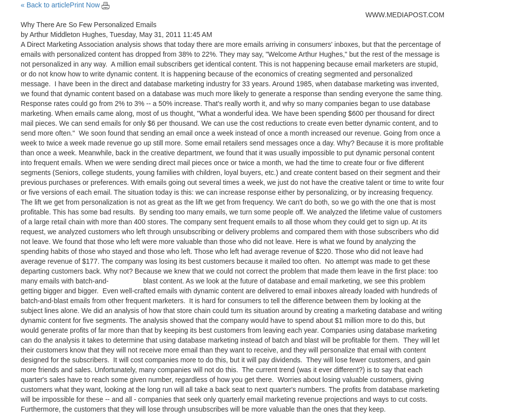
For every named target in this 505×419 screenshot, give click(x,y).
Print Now (90, 5)
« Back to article (45, 5)
